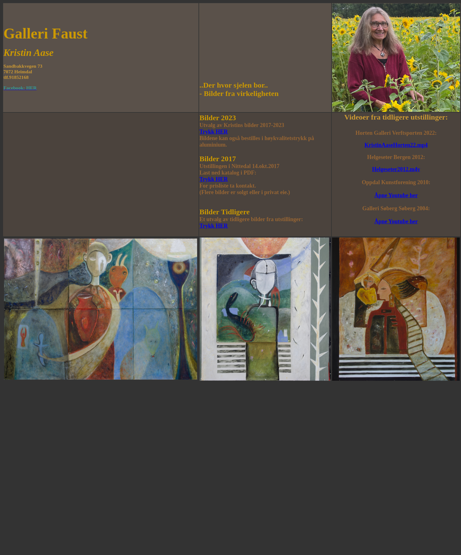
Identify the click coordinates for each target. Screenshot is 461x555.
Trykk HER (213, 132)
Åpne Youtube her (396, 195)
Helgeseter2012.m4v (396, 169)
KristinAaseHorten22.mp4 (395, 145)
